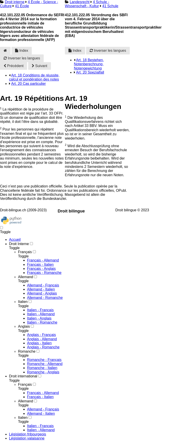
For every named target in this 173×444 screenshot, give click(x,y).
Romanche (26, 351)
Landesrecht (79, 2)
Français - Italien (40, 264)
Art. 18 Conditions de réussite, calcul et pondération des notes (34, 77)
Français (25, 252)
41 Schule (110, 6)
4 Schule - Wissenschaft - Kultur (87, 4)
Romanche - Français (44, 360)
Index (21, 50)
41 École (22, 6)
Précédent (13, 66)
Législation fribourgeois (27, 434)
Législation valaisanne (26, 438)
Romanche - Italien (42, 368)
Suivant (39, 66)
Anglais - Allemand (42, 339)
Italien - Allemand (41, 314)
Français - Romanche (44, 273)
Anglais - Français (41, 335)
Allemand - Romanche (45, 298)
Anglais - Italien (39, 343)
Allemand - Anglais (42, 293)
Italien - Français (40, 310)
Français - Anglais (41, 268)
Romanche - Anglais (43, 372)
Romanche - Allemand (44, 364)
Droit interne (14, 2)
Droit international (23, 376)
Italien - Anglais (39, 318)
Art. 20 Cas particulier (28, 84)
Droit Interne (19, 244)
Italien (23, 302)
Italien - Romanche (42, 322)
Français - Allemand (43, 260)
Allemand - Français (43, 285)
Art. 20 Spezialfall (90, 72)
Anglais (24, 326)
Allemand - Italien (41, 289)
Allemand (25, 277)
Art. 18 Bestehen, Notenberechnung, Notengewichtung (89, 64)
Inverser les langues (22, 58)
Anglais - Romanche (43, 347)
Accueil (15, 239)
